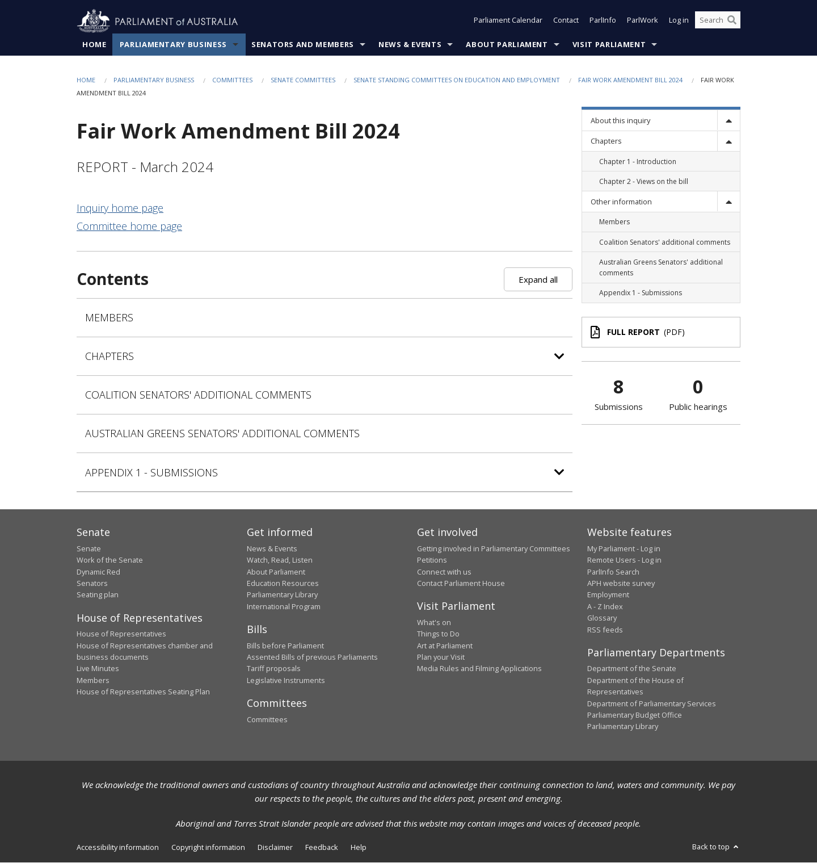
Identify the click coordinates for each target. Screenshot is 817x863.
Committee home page (129, 226)
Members (109, 318)
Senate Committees (303, 80)
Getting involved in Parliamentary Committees (493, 548)
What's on (434, 623)
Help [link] (359, 847)
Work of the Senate (110, 560)
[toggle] (728, 121)
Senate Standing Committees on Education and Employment (456, 80)
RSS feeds (605, 630)
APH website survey (621, 584)
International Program (284, 606)
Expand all (538, 279)
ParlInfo (602, 21)
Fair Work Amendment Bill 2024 (630, 80)
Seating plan (98, 595)
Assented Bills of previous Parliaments (312, 657)
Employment (608, 595)
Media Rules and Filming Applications (479, 669)
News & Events (409, 45)
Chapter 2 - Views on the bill (643, 181)
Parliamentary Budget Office (634, 715)
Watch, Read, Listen (280, 560)
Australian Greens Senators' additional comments (222, 434)
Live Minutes (98, 669)
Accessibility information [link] (118, 847)
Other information (621, 202)
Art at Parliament (445, 645)
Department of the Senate (631, 669)
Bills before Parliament (285, 645)
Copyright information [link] (208, 847)
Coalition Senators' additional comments (198, 395)
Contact (566, 21)
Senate (89, 548)
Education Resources (283, 584)
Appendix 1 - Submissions (151, 472)
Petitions (432, 560)
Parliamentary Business (173, 45)
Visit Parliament (609, 45)
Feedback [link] (321, 847)
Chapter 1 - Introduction (637, 161)
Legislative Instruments (286, 680)
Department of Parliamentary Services (651, 703)
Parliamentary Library (282, 595)
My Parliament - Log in (623, 548)
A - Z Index (605, 606)
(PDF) (638, 332)
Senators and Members (302, 45)
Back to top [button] (716, 846)
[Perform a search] (731, 21)
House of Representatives (121, 634)
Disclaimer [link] (275, 847)
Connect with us (444, 572)
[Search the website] (717, 21)
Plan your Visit (441, 657)
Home (94, 45)
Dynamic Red (98, 572)
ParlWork (642, 21)
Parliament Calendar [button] (508, 21)
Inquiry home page (120, 208)
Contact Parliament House (461, 584)
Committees (232, 80)
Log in (679, 21)
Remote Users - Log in (624, 560)
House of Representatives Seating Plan (143, 692)
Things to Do (438, 634)
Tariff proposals (274, 669)
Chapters (606, 141)
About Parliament (507, 45)
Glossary (602, 618)
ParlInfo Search (613, 572)
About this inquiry (620, 121)
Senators (92, 584)
